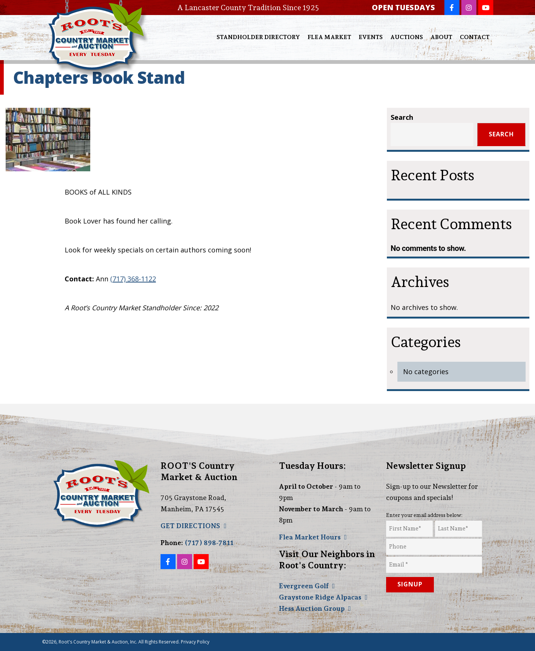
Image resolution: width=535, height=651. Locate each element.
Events (371, 37)
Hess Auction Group (312, 608)
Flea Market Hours (310, 537)
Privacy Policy (195, 642)
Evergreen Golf (304, 586)
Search (402, 117)
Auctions (406, 37)
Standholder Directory (258, 37)
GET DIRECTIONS (190, 526)
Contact (475, 37)
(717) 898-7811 (209, 543)
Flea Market (329, 37)
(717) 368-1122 (133, 278)
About (441, 37)
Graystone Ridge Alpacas (320, 597)
